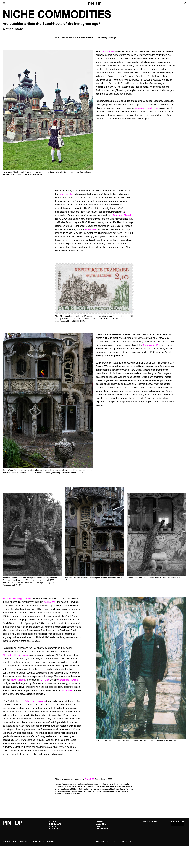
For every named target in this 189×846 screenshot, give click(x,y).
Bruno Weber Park (151, 345)
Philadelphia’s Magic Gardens (18, 598)
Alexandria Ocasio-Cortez (15, 655)
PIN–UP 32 (89, 779)
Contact (100, 822)
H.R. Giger (45, 680)
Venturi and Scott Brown (147, 108)
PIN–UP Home (102, 829)
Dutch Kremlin (107, 51)
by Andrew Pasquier (13, 29)
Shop (98, 826)
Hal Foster (67, 690)
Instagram (112, 842)
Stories (53, 822)
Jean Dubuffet (66, 194)
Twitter (100, 842)
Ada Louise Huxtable (35, 701)
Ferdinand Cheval (122, 215)
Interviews (55, 824)
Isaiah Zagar (50, 602)
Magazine (101, 824)
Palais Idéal (90, 229)
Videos (52, 826)
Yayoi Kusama (18, 680)
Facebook (126, 842)
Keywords (54, 829)
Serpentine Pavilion (68, 680)
